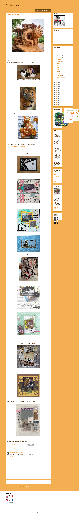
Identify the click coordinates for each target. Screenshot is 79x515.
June (58, 67)
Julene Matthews (58, 195)
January (59, 79)
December (59, 55)
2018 (57, 92)
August (58, 63)
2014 (57, 100)
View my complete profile (56, 208)
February (59, 75)
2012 (57, 104)
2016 (57, 96)
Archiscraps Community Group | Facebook (16, 146)
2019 (57, 90)
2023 (57, 82)
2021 (57, 86)
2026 (57, 50)
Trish (55, 181)
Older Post (47, 482)
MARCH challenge (61, 77)
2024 (57, 54)
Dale (55, 174)
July (58, 65)
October (59, 59)
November (59, 57)
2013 (57, 102)
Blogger (54, 512)
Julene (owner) (57, 176)
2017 (57, 94)
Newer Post (10, 482)
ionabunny (12, 452)
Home (28, 482)
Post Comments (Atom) (31, 486)
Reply (11, 456)
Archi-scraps (14, 5)
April (58, 71)
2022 (57, 84)
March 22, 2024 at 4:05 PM (21, 452)
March (58, 73)
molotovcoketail (43, 512)
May (58, 69)
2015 (57, 98)
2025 (57, 52)
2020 (57, 88)
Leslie (55, 178)
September (59, 61)
